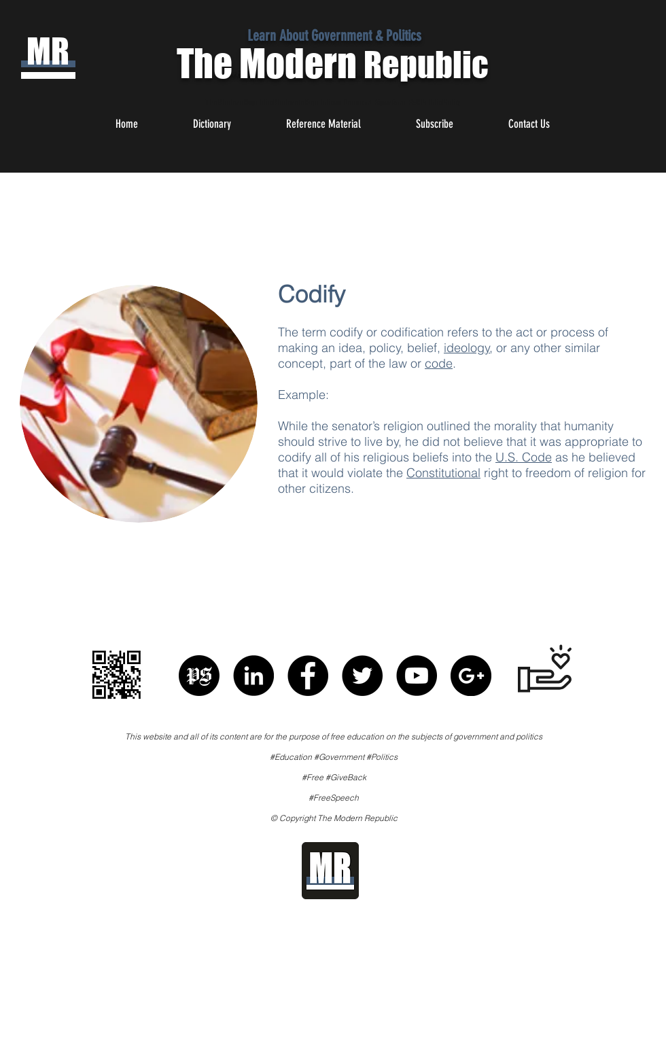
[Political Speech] (199, 675)
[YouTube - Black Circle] (416, 675)
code (439, 363)
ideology (467, 347)
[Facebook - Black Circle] (307, 675)
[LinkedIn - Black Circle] (253, 675)
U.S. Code (523, 457)
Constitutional (443, 473)
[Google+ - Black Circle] (471, 675)
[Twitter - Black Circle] (362, 675)
